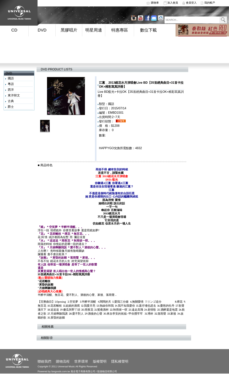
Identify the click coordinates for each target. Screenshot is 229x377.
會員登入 (191, 2)
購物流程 (63, 361)
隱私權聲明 (119, 361)
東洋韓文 (14, 95)
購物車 (155, 2)
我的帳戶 (209, 2)
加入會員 (172, 2)
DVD (42, 30)
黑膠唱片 (69, 30)
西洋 (11, 89)
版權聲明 (100, 361)
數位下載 (148, 30)
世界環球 (81, 361)
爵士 (11, 106)
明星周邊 (93, 30)
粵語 (11, 84)
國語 (11, 78)
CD (14, 30)
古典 (11, 101)
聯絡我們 (44, 361)
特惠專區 (119, 30)
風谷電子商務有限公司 (83, 371)
